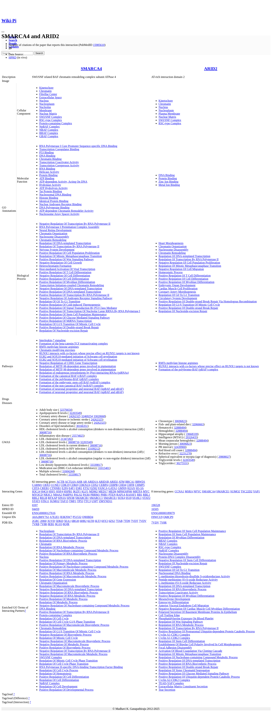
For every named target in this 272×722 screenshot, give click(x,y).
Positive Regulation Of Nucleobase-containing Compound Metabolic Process (83, 566)
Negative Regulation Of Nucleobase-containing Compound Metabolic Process (84, 605)
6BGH (75, 520)
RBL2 (35, 497)
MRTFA (137, 491)
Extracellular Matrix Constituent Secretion (183, 686)
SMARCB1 (82, 497)
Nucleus (44, 100)
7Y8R (43, 524)
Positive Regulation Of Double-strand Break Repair (69, 327)
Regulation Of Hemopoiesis (55, 673)
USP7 (94, 501)
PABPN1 (68, 494)
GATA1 (112, 488)
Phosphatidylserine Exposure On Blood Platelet (186, 618)
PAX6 (86, 494)
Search (13, 40)
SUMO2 (55, 501)
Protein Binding (48, 175)
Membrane (45, 110)
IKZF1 (77, 491)
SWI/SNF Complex (50, 116)
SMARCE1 (110, 497)
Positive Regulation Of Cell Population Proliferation (69, 252)
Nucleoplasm (46, 103)
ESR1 (79, 488)
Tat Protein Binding (50, 191)
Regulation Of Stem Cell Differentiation (182, 641)
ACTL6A (70, 481)
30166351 (82, 425)
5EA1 (67, 520)
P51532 (77, 517)
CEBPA (103, 484)
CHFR (130, 484)
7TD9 (126, 520)
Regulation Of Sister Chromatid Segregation (184, 670)
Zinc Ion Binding (168, 181)
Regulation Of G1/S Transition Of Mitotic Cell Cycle (70, 324)
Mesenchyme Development (174, 599)
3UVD (51, 520)
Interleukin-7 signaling (52, 340)
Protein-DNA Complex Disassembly (180, 556)
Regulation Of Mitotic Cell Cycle (58, 637)
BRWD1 (140, 481)
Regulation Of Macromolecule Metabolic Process (67, 569)
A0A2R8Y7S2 (40, 517)
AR (85, 481)
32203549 (75, 413)
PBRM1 (95, 494)
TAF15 (64, 501)
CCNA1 (179, 491)
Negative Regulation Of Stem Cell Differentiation (187, 560)
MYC (146, 491)
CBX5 (46, 484)
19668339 (191, 434)
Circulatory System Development (178, 298)
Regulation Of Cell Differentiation (59, 680)
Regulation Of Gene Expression (57, 579)
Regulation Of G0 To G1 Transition (59, 301)
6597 (35, 505)
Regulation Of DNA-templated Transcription (65, 243)
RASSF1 (131, 494)
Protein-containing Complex (55, 123)
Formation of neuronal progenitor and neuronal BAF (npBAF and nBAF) (81, 388)
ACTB (60, 481)
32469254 (87, 416)
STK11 (45, 501)
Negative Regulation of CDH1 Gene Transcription (68, 363)
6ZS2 (112, 520)
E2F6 (65, 488)
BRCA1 (130, 481)
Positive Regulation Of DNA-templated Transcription (70, 291)
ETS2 (86, 488)
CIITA (35, 488)
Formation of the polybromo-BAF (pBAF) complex (69, 379)
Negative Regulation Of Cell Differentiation (64, 275)
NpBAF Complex (49, 126)
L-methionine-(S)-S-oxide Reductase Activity (185, 582)
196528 (155, 505)
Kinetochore (46, 87)
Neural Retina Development (55, 230)
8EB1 (51, 524)
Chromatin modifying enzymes (57, 350)
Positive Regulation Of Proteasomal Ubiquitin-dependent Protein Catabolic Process (207, 631)
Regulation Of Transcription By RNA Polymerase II (69, 246)
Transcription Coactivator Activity (59, 162)
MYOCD (37, 494)
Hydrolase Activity (50, 184)
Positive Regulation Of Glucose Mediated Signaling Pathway (74, 317)
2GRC (35, 520)
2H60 (43, 520)
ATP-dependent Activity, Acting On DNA (63, 181)
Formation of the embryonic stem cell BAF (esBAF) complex (74, 382)
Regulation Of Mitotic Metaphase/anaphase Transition (70, 256)
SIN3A (62, 497)
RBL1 (146, 494)
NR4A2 (57, 494)
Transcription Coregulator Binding (59, 149)
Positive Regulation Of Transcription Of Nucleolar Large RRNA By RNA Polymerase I (89, 311)
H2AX (131, 488)
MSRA (189, 491)
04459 (35, 509)
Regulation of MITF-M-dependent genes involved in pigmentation (77, 366)
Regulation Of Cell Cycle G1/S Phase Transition (67, 621)
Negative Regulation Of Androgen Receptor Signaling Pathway (75, 298)
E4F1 (72, 488)
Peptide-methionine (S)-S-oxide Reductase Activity (188, 579)
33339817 (96, 464)
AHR (79, 481)
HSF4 (59, 491)
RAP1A (120, 494)
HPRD (12, 57)
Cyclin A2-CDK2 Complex (174, 680)
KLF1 (85, 491)
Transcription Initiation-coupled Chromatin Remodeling (71, 285)
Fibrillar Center (48, 94)
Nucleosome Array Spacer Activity (59, 214)
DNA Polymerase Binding (54, 207)
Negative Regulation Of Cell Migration (181, 269)
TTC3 (87, 501)
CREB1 (44, 488)
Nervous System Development (57, 249)
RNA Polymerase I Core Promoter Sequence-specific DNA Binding (78, 146)
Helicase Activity (49, 171)
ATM (121, 481)
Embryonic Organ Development (177, 285)
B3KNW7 (66, 517)
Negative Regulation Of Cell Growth (60, 262)
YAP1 (256, 491)
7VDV (142, 520)
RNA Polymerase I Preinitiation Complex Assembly (69, 226)
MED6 (112, 491)
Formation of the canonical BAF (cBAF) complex (68, 375)
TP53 (80, 501)
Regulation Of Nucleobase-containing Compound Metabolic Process (78, 550)
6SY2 (104, 520)
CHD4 (122, 484)
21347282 (66, 438)
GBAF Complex (48, 136)
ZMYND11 (105, 501)
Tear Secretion (167, 689)
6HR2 (83, 520)
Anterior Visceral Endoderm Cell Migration (184, 605)
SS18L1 (137, 497)
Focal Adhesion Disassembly (175, 647)
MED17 (103, 491)
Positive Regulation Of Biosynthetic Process (64, 647)
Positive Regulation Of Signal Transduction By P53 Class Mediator (78, 307)
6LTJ (98, 520)
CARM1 (37, 484)
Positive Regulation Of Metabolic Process (63, 599)
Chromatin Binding (50, 158)
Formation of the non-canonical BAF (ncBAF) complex (71, 385)
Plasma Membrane (169, 113)
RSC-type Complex (50, 120)
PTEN (112, 494)
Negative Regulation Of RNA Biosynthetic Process (68, 592)
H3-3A (140, 488)
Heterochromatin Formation (55, 265)
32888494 (179, 427)
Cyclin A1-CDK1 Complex (174, 634)
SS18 (128, 497)
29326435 (191, 437)
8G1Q (58, 524)
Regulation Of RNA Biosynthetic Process (63, 540)
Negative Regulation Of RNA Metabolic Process (67, 595)
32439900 (180, 447)
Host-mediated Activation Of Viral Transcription (67, 269)
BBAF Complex (48, 133)
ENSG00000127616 (43, 513)
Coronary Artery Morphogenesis (177, 291)
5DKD (59, 520)
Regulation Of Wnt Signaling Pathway (181, 621)
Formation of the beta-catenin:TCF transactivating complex (73, 343)
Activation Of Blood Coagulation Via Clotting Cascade (190, 650)
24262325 (74, 416)
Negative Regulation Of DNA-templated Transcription (70, 288)
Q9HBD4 (87, 517)
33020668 (99, 416)
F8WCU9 (157, 517)
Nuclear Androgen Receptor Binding (60, 204)
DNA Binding (47, 155)
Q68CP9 (168, 517)
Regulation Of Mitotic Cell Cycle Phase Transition (68, 660)
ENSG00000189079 (163, 513)
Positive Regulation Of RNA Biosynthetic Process (68, 553)
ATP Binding (46, 178)
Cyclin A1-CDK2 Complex (174, 637)
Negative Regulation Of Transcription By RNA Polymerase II (74, 223)
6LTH (90, 520)
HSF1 (52, 491)
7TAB (119, 520)
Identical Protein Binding (53, 201)
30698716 (45, 432)
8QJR (66, 524)
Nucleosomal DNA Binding (55, 194)
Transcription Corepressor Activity (59, 165)
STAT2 (146, 497)
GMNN (122, 488)
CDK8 (74, 484)
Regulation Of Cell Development (58, 686)
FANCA (102, 488)
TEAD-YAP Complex (171, 683)
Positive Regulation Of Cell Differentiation (64, 278)
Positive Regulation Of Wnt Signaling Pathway (66, 259)
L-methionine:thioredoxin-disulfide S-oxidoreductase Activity (194, 576)
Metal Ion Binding (169, 184)
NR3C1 (48, 494)
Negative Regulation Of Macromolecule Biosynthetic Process (74, 641)
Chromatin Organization (53, 233)
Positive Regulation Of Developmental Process (66, 689)
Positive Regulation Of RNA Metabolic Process (66, 573)
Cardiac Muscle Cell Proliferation (178, 288)
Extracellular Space (50, 97)
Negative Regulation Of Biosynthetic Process (65, 634)
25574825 (78, 435)
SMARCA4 (91, 68)
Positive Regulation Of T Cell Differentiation (65, 272)
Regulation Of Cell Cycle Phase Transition (63, 663)
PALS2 (78, 494)
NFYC (197, 491)
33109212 (93, 448)
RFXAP (52, 497)
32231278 (185, 453)
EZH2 (93, 488)
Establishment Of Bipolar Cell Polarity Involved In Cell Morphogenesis (200, 644)
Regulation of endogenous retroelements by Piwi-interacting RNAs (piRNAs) (84, 372)
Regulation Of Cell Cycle (54, 618)
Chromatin (45, 90)
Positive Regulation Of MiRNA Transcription (65, 320)
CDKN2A (84, 484)
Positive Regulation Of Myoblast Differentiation (67, 282)
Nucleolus (45, 107)
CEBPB (113, 484)
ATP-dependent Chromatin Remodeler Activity (66, 210)
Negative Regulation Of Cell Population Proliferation (189, 262)
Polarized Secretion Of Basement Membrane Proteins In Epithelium (198, 612)
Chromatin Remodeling (52, 239)
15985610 (99, 44)
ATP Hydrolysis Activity (53, 188)
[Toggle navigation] (2, 31)
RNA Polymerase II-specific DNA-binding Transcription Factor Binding (81, 667)
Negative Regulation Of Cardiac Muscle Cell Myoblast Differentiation (199, 608)
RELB (43, 497)
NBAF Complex (48, 129)
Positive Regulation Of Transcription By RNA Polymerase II (74, 295)
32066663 (198, 424)
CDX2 (94, 484)
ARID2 (210, 68)
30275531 (182, 463)
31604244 (68, 471)
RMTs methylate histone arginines (59, 346)
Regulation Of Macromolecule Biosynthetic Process (69, 586)
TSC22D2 (246, 491)
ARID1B (103, 481)
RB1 (139, 494)
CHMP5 (140, 484)
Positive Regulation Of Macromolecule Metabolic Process (72, 576)
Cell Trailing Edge (169, 615)
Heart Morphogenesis (171, 243)
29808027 (224, 456)
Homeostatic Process (171, 272)
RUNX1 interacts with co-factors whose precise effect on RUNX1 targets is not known (89, 353)
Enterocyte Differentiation (174, 602)
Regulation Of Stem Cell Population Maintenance (187, 534)
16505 (155, 509)
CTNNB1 (55, 488)
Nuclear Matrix (48, 113)
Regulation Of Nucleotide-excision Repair (63, 330)
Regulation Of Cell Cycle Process (58, 670)
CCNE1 (55, 484)
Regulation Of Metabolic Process (58, 602)
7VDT (134, 520)
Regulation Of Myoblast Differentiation (181, 537)
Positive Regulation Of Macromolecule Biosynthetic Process (74, 624)
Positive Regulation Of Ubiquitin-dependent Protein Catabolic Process (199, 676)
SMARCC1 (96, 497)
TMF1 (72, 501)
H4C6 (44, 491)
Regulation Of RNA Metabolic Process (61, 547)
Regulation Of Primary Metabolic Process (63, 563)
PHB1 (104, 494)
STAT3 (36, 501)
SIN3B (70, 497)
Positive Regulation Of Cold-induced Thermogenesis (69, 304)
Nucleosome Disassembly (54, 236)
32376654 (65, 409)
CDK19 (65, 484)
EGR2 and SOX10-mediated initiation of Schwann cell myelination (78, 356)
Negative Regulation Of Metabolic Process (64, 644)
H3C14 (36, 491)
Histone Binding (48, 197)
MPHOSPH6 (124, 491)
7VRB (35, 524)
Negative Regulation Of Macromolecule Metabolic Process (73, 654)
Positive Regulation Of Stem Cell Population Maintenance (73, 314)
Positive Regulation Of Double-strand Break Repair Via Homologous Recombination (208, 301)
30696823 (180, 421)
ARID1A (92, 481)
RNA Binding (47, 168)
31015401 (104, 468)
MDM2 (93, 491)
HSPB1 (68, 491)
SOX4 (121, 497)
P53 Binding (46, 152)
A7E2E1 (54, 517)
